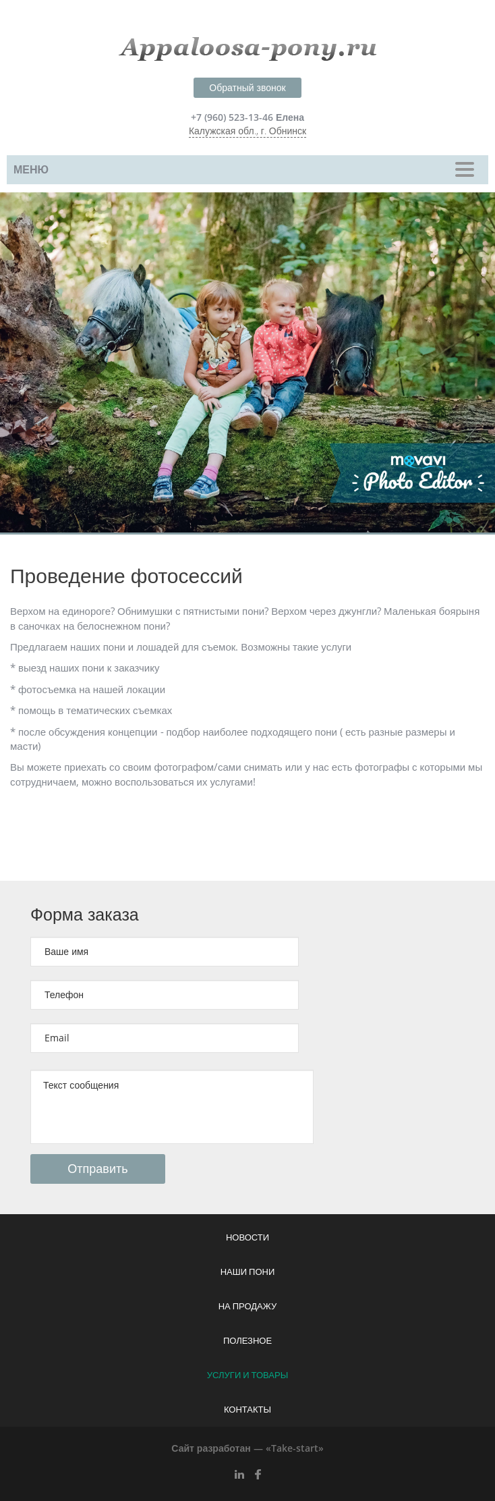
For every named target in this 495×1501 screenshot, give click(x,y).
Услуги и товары (247, 1375)
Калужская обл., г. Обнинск (247, 131)
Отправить (97, 1169)
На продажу (248, 1306)
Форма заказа (84, 914)
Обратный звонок (247, 88)
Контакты (247, 1409)
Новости (247, 1237)
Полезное (247, 1341)
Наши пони (248, 1272)
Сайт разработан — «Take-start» (247, 1448)
